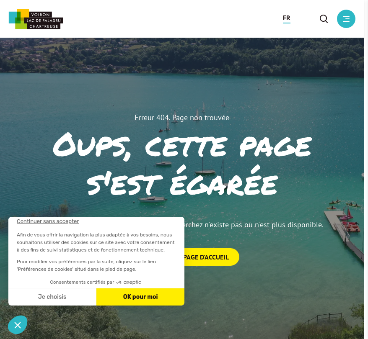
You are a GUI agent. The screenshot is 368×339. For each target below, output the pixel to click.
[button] (286, 19)
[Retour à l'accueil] (35, 19)
